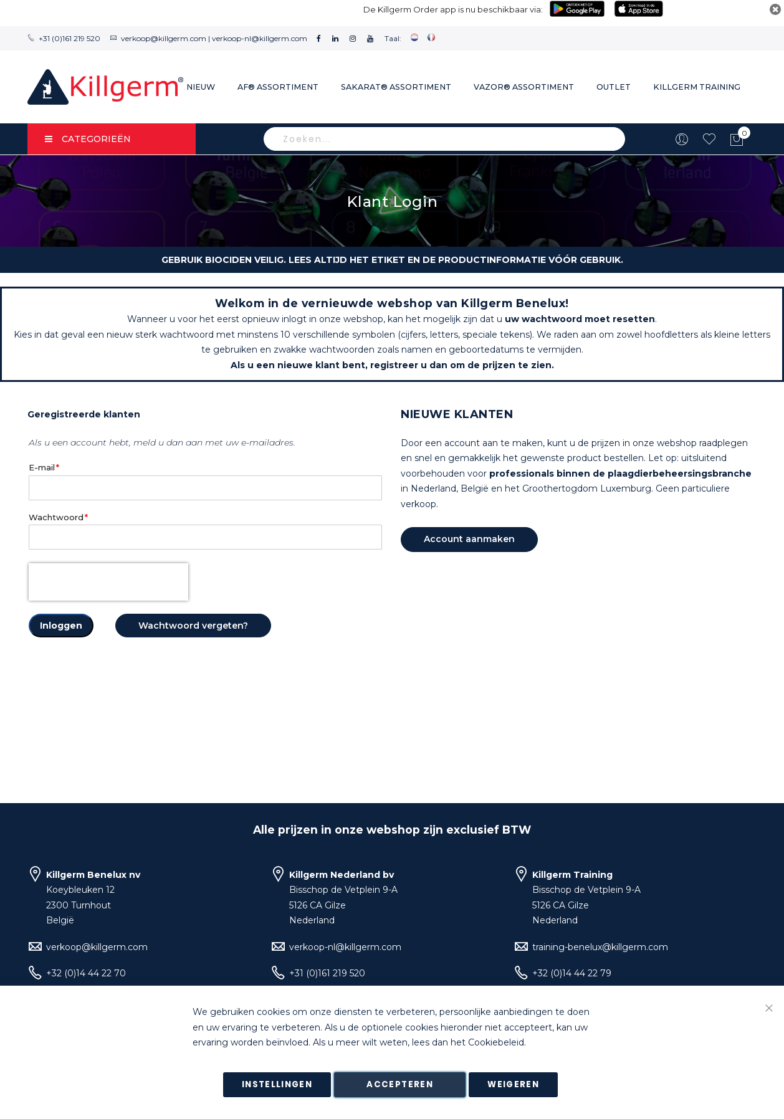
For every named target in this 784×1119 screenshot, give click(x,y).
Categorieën (88, 139)
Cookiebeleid (496, 1043)
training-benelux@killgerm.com (600, 947)
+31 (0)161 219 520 (69, 38)
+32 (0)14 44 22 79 (571, 973)
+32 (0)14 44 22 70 (86, 973)
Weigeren (513, 1084)
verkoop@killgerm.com (163, 38)
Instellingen (277, 1084)
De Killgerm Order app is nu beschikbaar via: (453, 9)
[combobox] (444, 139)
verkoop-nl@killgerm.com (259, 38)
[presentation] (108, 582)
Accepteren (399, 1084)
